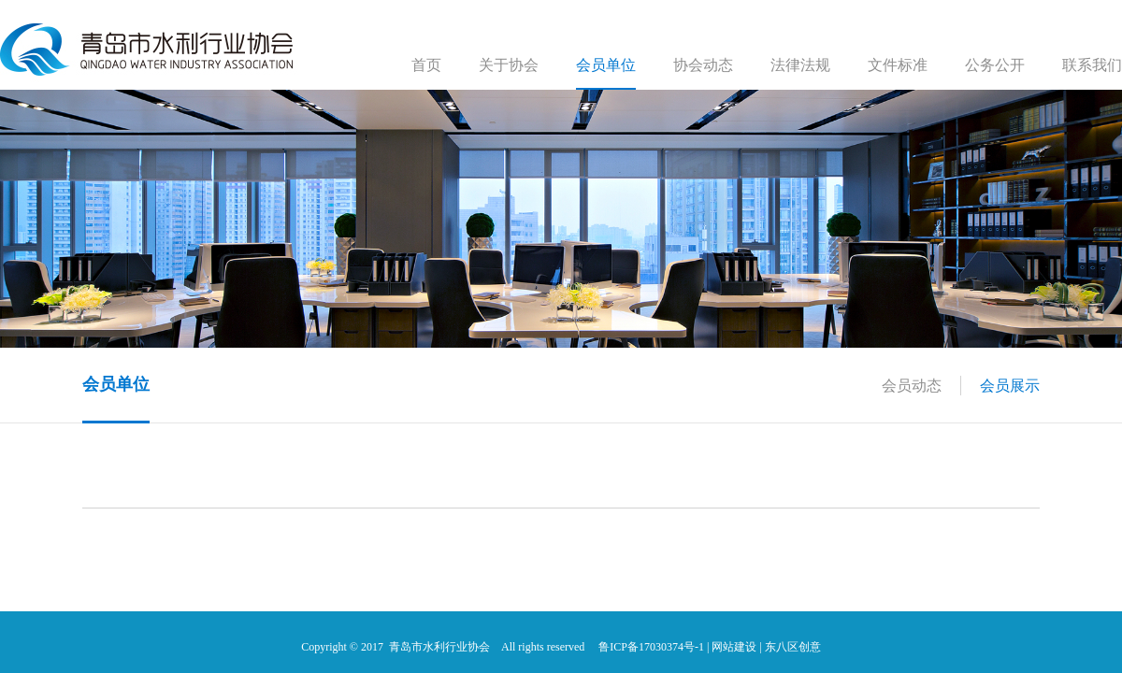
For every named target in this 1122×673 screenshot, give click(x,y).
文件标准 (898, 65)
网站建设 (734, 646)
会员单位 (606, 65)
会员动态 (912, 386)
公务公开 (995, 65)
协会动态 (703, 65)
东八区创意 (793, 646)
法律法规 (800, 65)
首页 (426, 65)
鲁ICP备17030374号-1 (651, 646)
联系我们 (1092, 65)
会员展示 (1010, 386)
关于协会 (509, 65)
